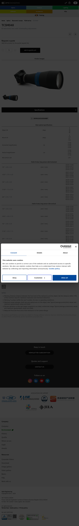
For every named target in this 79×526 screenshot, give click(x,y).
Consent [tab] (13, 253)
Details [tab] (39, 253)
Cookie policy (54, 268)
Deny (14, 278)
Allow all (64, 278)
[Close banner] (76, 246)
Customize (39, 278)
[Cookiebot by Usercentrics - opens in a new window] (62, 246)
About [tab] (65, 253)
